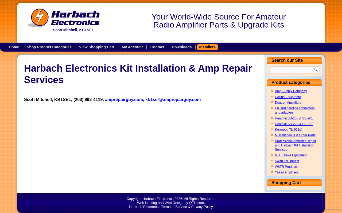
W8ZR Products (286, 167)
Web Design (174, 203)
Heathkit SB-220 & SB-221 (294, 124)
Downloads (182, 47)
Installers (207, 47)
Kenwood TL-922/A (288, 129)
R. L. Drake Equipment (291, 155)
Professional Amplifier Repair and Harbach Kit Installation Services (295, 145)
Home (14, 47)
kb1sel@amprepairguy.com (173, 99)
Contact (157, 47)
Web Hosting (147, 203)
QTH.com (196, 203)
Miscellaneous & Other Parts (295, 135)
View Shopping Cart (96, 47)
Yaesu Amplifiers (286, 172)
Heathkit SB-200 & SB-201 (294, 118)
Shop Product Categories (49, 47)
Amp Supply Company (291, 91)
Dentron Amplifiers (288, 102)
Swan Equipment (287, 161)
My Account (132, 47)
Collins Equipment (288, 97)
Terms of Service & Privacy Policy (187, 207)
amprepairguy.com (124, 99)
